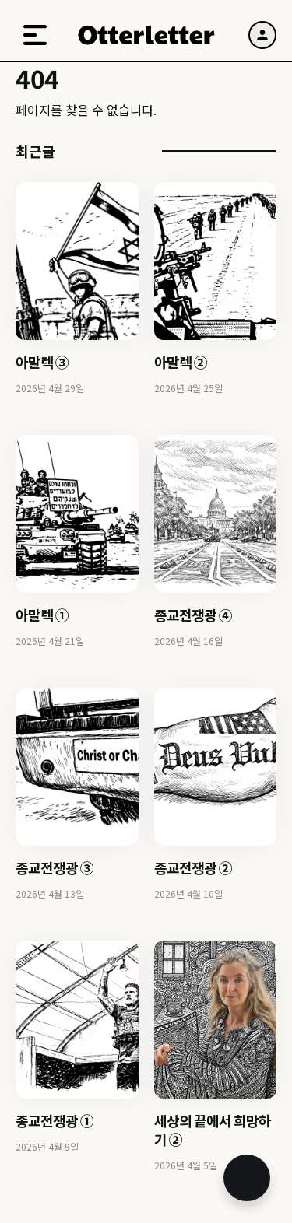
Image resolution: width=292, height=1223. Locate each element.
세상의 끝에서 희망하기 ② (212, 1129)
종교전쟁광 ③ (54, 867)
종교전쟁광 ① (54, 1120)
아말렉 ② (180, 362)
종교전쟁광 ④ (193, 614)
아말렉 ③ (42, 362)
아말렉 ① (42, 614)
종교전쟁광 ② (193, 867)
